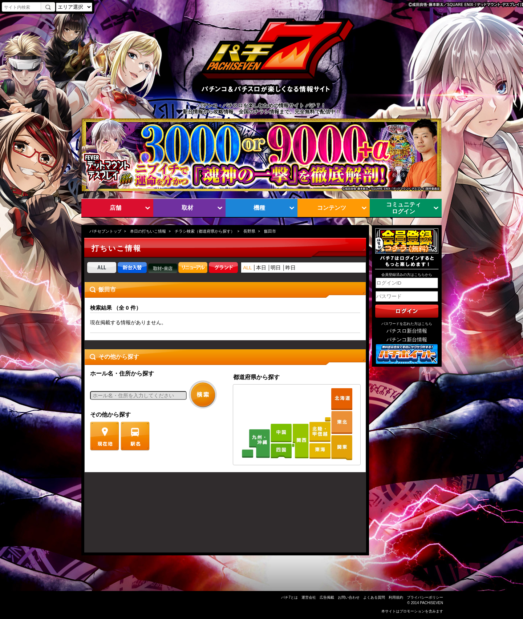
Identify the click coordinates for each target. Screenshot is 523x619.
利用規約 (396, 597)
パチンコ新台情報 (406, 339)
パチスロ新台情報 (406, 331)
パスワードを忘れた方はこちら (406, 324)
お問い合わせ (349, 597)
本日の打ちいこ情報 (148, 231)
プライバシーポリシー (425, 597)
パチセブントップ (105, 231)
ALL (247, 267)
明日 (276, 267)
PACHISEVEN (431, 603)
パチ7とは (289, 597)
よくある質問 (374, 597)
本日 (261, 267)
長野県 (249, 231)
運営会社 (308, 597)
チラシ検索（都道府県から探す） (205, 231)
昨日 (290, 267)
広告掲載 (327, 597)
